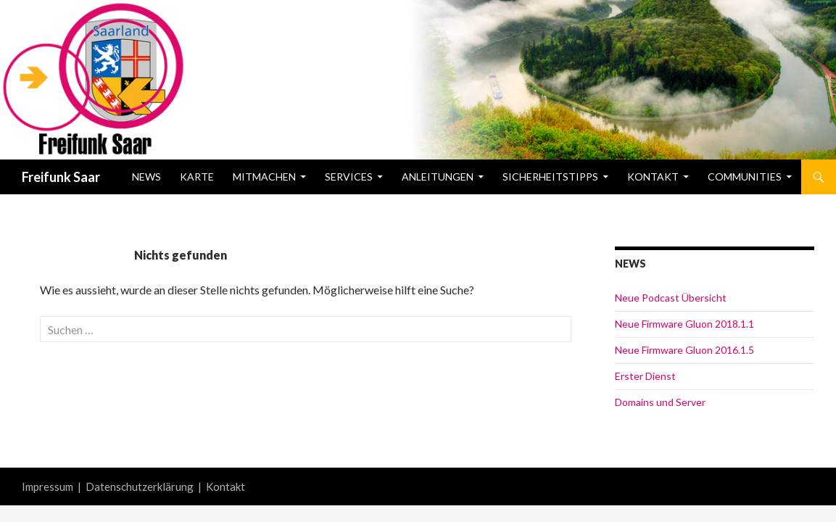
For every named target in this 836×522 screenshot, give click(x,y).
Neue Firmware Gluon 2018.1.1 (684, 324)
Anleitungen (437, 176)
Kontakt (653, 176)
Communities (745, 176)
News (146, 176)
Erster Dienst (645, 376)
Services (349, 176)
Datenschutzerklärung (140, 486)
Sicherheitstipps (550, 176)
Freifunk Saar (61, 177)
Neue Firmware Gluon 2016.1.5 (684, 350)
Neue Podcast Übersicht (671, 297)
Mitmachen (264, 176)
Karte (197, 176)
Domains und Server (660, 402)
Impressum (47, 486)
